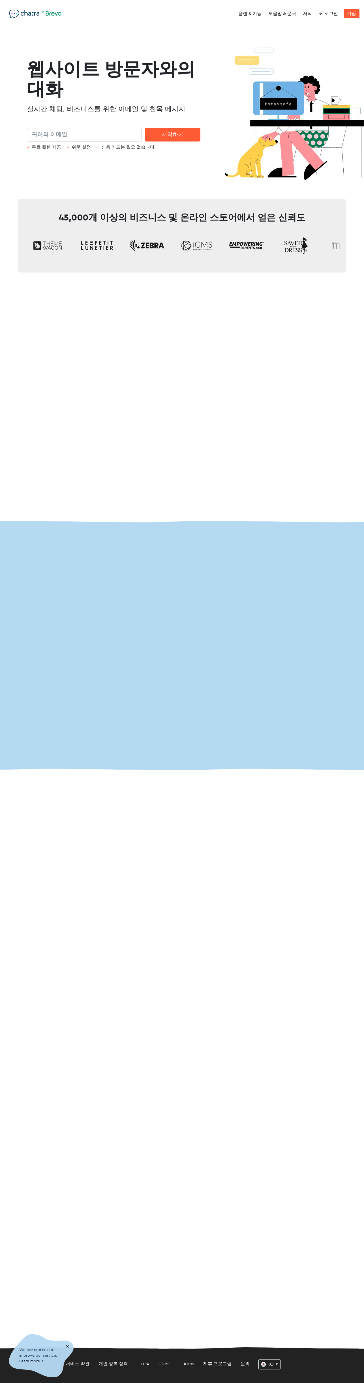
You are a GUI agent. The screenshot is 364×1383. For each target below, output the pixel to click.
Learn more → (31, 1361)
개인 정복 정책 (113, 1363)
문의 (245, 1363)
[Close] (67, 1347)
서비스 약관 (77, 1363)
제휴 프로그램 (217, 1363)
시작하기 (172, 135)
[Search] (84, 134)
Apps (188, 1363)
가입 (351, 13)
